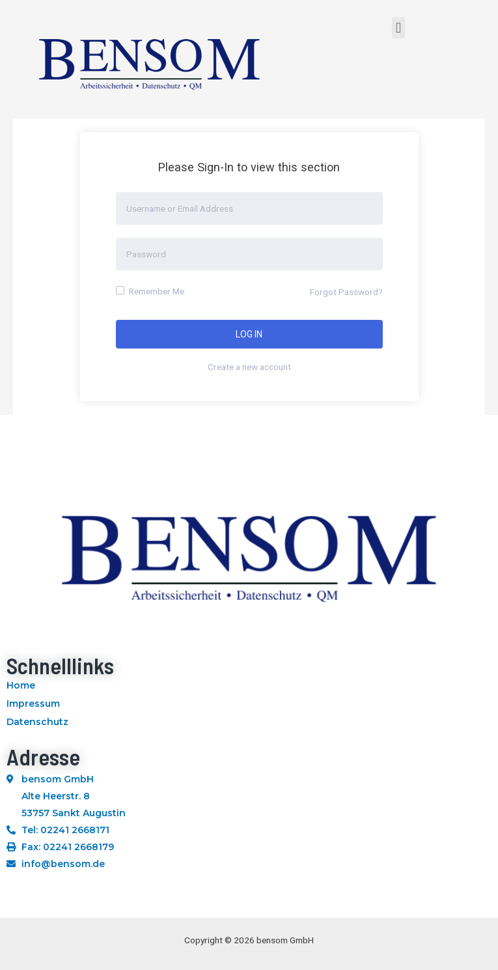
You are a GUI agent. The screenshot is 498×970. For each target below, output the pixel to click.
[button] (398, 27)
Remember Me (150, 291)
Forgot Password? (346, 292)
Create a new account (249, 367)
